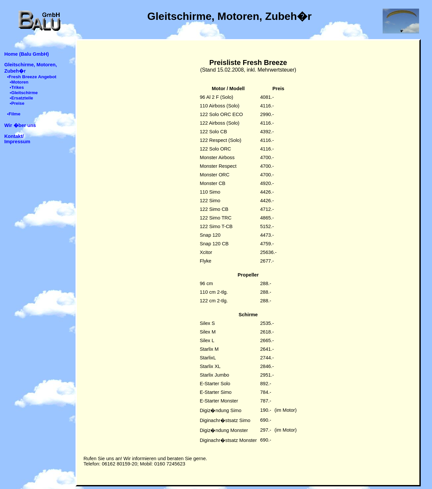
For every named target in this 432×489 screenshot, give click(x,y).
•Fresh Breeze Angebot (31, 76)
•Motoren (19, 82)
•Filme (13, 113)
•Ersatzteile (21, 97)
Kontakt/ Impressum (17, 139)
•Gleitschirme (24, 92)
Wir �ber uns (20, 125)
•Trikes (17, 87)
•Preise (17, 103)
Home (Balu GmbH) (26, 54)
